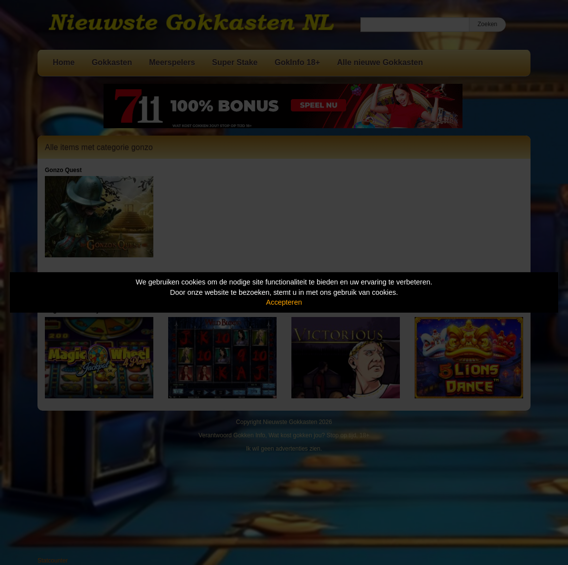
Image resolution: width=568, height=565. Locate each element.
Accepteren (284, 302)
